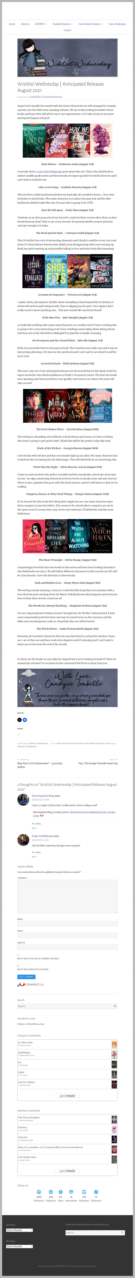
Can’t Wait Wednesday (50, 171)
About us (25, 24)
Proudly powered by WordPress (52, 1266)
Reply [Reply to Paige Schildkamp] (34, 857)
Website (21, 943)
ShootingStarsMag (43, 795)
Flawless (22, 1127)
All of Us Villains (26, 1082)
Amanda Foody (25, 1085)
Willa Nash (24, 1065)
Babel (21, 1072)
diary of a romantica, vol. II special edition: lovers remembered (50, 1147)
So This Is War (25, 1042)
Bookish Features (61, 24)
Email (20, 931)
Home (12, 24)
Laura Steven (25, 1160)
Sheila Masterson (26, 1120)
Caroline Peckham (26, 1140)
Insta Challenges (117, 24)
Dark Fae (22, 1137)
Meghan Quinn (25, 1045)
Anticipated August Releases (70, 743)
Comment (22, 878)
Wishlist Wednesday (38, 743)
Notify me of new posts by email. (33, 969)
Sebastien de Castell (27, 1055)
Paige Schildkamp (42, 836)
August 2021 (110, 743)
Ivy (19, 1062)
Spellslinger (24, 1052)
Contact (67, 30)
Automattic (91, 1266)
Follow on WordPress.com (30, 1024)
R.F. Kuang (23, 1075)
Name (20, 919)
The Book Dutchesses (52, 97)
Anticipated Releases (94, 743)
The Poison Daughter (29, 1117)
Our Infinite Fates (27, 1157)
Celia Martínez (25, 1150)
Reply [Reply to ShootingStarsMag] (34, 828)
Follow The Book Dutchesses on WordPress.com (87, 1224)
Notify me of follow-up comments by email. (38, 959)
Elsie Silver (24, 1130)
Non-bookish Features (90, 24)
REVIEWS (40, 24)
